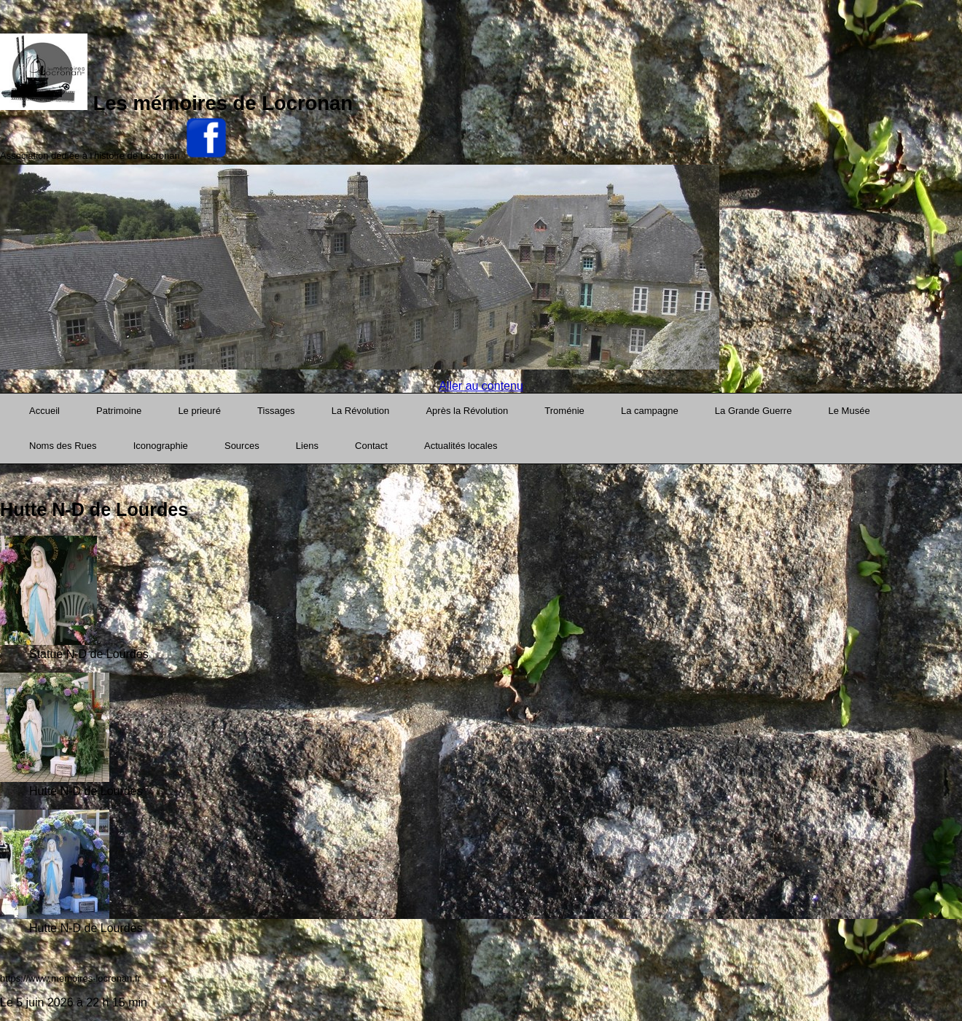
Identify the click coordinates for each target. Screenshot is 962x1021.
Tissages (276, 410)
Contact (371, 445)
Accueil (44, 410)
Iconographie (160, 445)
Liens (307, 445)
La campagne (650, 410)
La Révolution (361, 410)
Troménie (564, 410)
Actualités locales (460, 445)
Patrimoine (118, 410)
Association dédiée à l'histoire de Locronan (90, 155)
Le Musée (849, 410)
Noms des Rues (62, 445)
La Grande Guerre (753, 410)
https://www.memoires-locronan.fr (70, 978)
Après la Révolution (467, 410)
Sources (241, 445)
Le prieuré (199, 410)
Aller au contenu (481, 386)
